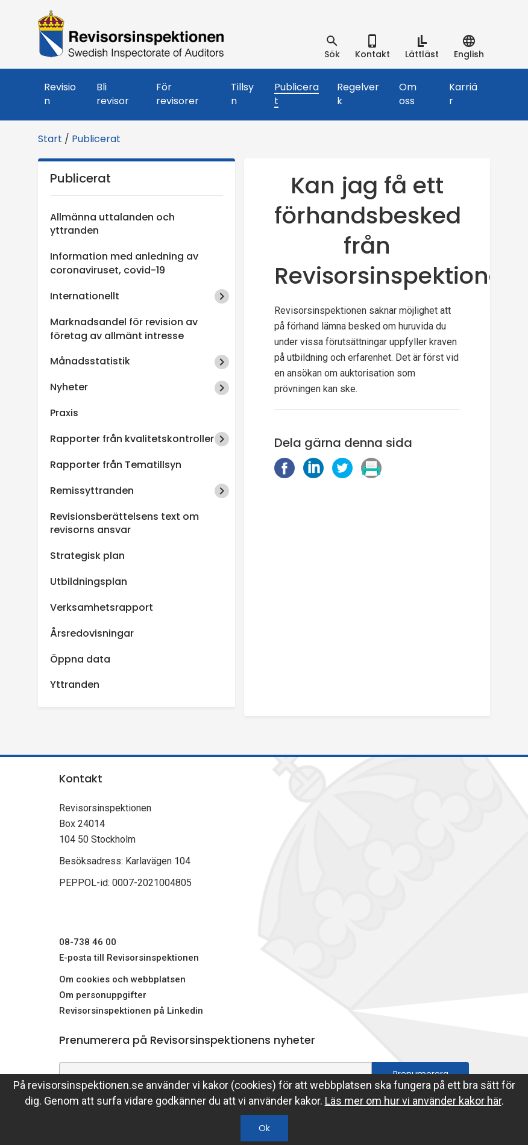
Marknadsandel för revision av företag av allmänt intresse (124, 329)
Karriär (463, 94)
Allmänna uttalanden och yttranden (112, 224)
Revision (60, 94)
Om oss (407, 94)
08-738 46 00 (87, 942)
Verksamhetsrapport (101, 607)
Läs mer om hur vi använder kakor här (413, 1100)
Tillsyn (242, 94)
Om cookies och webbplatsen (122, 979)
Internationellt (84, 296)
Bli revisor (112, 94)
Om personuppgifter (102, 995)
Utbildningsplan (88, 581)
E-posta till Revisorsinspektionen (129, 957)
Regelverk (358, 94)
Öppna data (80, 659)
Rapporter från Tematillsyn (115, 465)
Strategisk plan (87, 556)
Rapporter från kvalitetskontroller (132, 439)
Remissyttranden (92, 491)
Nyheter (69, 387)
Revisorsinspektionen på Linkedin (131, 1010)
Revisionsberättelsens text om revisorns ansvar (124, 523)
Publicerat (296, 94)
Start (50, 139)
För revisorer (177, 94)
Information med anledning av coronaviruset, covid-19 (124, 263)
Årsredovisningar (92, 633)
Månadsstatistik (90, 361)
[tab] (332, 47)
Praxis (64, 413)
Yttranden (74, 684)
